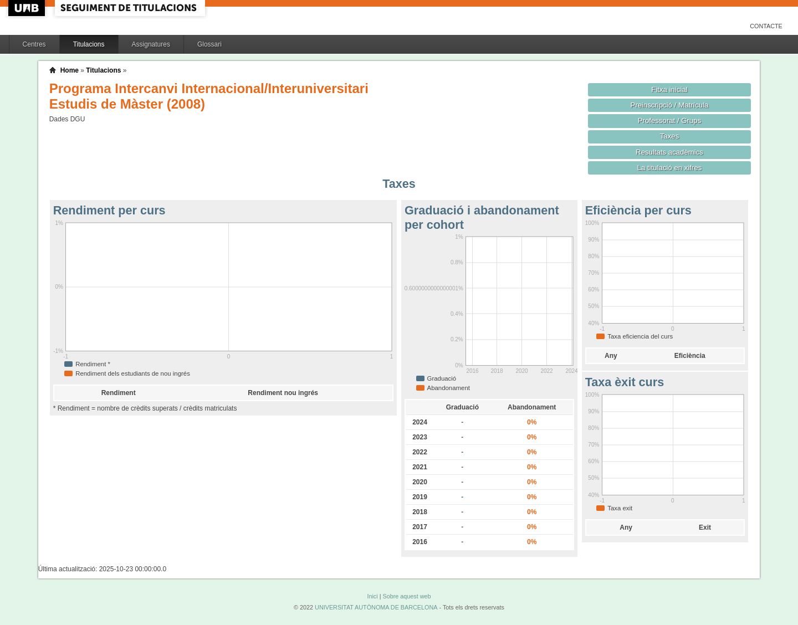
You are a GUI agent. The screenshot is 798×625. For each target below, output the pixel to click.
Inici (372, 596)
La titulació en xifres (669, 167)
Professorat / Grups (669, 120)
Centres (34, 44)
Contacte (766, 26)
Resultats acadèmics (669, 152)
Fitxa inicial (669, 89)
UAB (27, 8)
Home (69, 70)
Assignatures (151, 44)
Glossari (209, 44)
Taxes (669, 136)
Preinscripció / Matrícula (670, 105)
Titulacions (89, 44)
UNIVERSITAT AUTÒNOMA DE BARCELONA (376, 607)
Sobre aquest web (406, 596)
